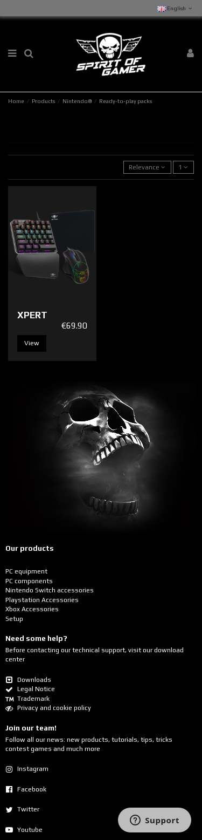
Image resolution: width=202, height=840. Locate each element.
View (31, 343)
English (175, 8)
